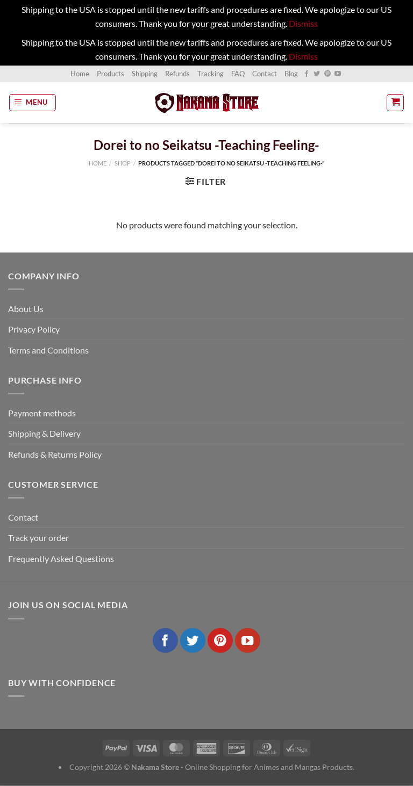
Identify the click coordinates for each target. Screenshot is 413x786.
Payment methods (42, 413)
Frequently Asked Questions (61, 558)
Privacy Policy (34, 329)
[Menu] (32, 102)
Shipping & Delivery (44, 433)
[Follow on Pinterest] (327, 74)
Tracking (210, 73)
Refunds (177, 73)
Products (110, 73)
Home (79, 73)
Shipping (145, 73)
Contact (264, 73)
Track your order (38, 537)
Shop (123, 163)
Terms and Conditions (48, 350)
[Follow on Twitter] (317, 74)
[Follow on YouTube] (337, 74)
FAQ (238, 73)
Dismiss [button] (303, 23)
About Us (26, 309)
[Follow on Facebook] (306, 74)
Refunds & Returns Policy (55, 454)
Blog (291, 73)
